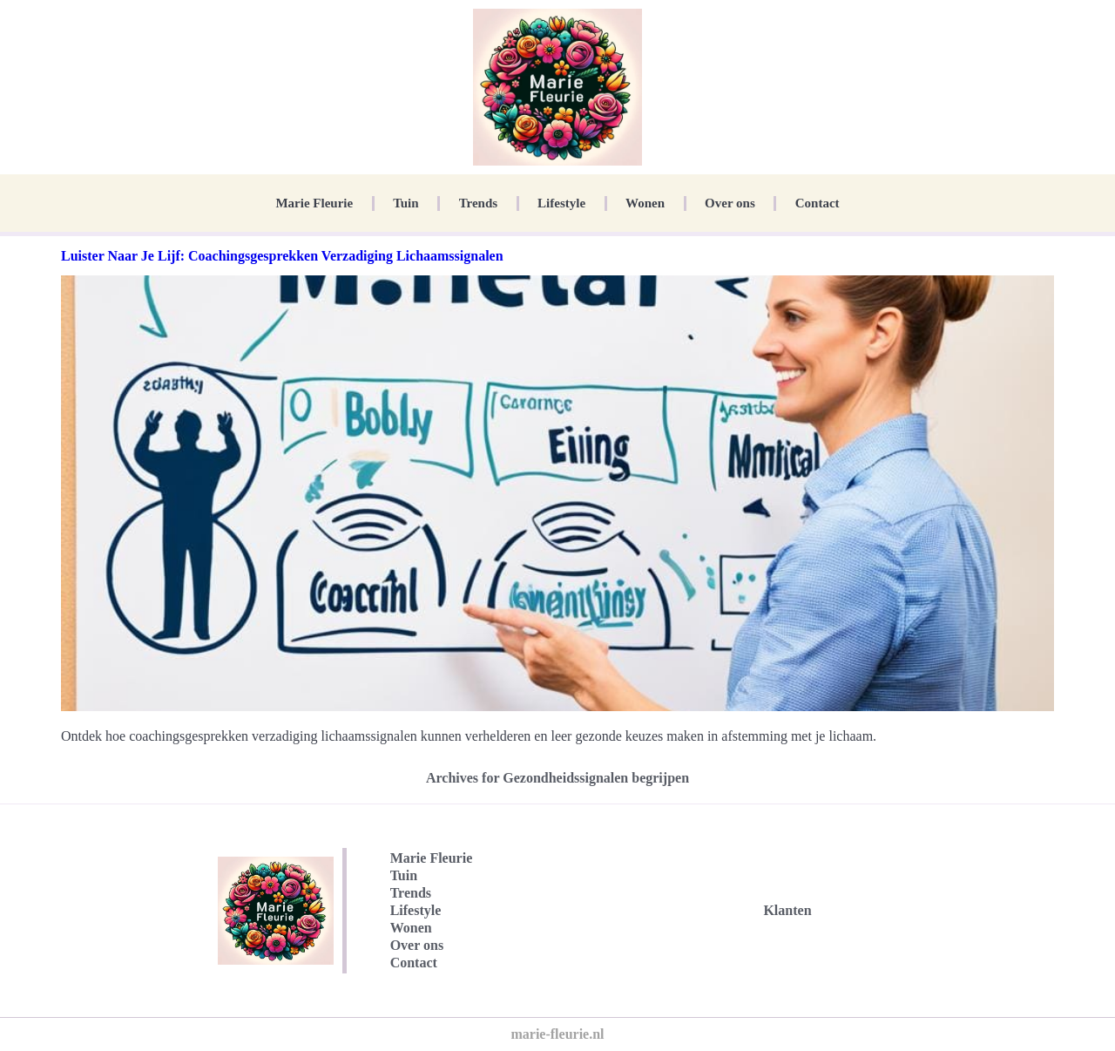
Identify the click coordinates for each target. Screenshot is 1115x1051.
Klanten (787, 910)
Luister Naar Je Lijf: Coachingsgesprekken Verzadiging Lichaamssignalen (282, 255)
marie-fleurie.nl (557, 1034)
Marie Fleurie (314, 203)
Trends (478, 203)
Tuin (405, 203)
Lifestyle (561, 203)
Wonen (645, 203)
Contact (817, 203)
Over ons (730, 203)
